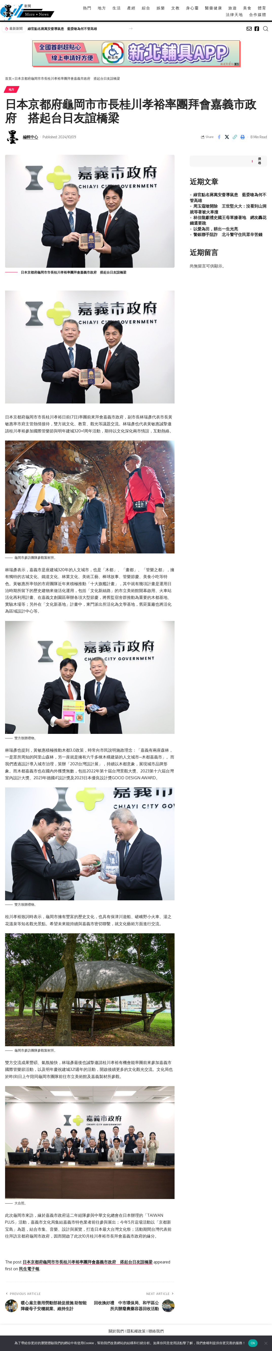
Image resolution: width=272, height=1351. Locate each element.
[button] (130, 28)
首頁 (8, 78)
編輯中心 (30, 136)
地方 (12, 89)
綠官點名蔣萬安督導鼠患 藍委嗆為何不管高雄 (62, 29)
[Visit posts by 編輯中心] (12, 137)
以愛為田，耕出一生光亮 (215, 227)
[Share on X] (226, 137)
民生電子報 (29, 1269)
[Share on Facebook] (219, 137)
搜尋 (259, 160)
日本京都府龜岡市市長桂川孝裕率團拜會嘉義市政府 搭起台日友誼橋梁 (87, 1262)
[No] (265, 1343)
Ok (253, 1343)
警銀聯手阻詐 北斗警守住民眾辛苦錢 (227, 233)
